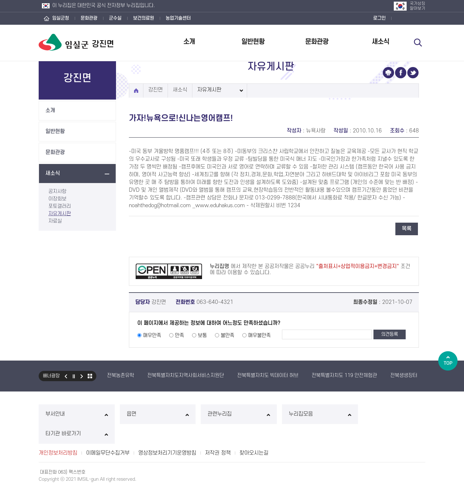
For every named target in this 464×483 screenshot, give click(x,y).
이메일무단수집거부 (108, 433)
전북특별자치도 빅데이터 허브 (267, 375)
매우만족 (152, 335)
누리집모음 (310, 414)
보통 (202, 335)
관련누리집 (232, 414)
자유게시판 (59, 214)
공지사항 (57, 191)
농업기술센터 (178, 18)
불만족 (227, 335)
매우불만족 (259, 335)
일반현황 (253, 41)
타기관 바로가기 (389, 414)
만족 (179, 335)
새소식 (380, 41)
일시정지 (74, 376)
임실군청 (60, 18)
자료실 (55, 221)
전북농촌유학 (120, 375)
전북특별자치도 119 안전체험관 (344, 375)
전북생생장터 (403, 375)
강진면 (155, 90)
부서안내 (75, 414)
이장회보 (57, 199)
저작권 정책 (218, 433)
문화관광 (89, 18)
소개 (189, 41)
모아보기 (90, 376)
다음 (82, 376)
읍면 (153, 414)
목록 (406, 229)
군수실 (115, 18)
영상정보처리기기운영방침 (167, 433)
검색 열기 (418, 42)
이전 (66, 376)
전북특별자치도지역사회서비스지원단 (185, 375)
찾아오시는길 (253, 433)
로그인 (379, 18)
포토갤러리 (59, 206)
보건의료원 (143, 18)
